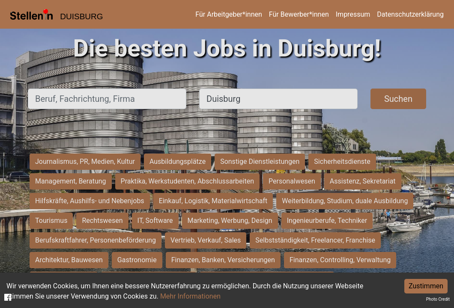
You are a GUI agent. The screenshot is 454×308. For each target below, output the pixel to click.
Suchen (398, 99)
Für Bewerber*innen (299, 14)
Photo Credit (438, 299)
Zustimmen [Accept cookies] (426, 286)
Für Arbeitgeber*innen (228, 14)
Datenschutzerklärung (410, 14)
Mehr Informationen (190, 296)
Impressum (353, 14)
